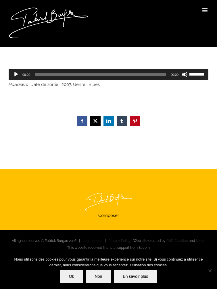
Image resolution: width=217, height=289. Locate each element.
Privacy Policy (119, 241)
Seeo (200, 241)
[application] (108, 74)
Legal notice (92, 241)
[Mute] (185, 74)
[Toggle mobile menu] (205, 10)
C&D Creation (177, 241)
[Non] (210, 270)
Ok (71, 276)
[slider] (100, 74)
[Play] (16, 74)
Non (98, 276)
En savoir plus (135, 276)
